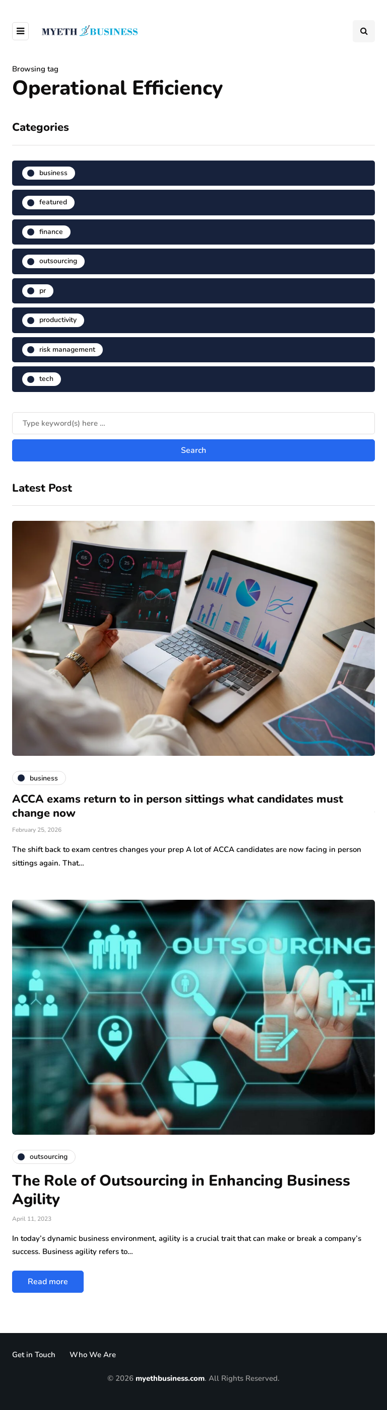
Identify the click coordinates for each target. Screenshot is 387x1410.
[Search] (193, 423)
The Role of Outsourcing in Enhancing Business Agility (181, 1190)
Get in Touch (33, 1355)
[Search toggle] (364, 31)
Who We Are (93, 1355)
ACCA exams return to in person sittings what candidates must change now (177, 806)
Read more (48, 1281)
